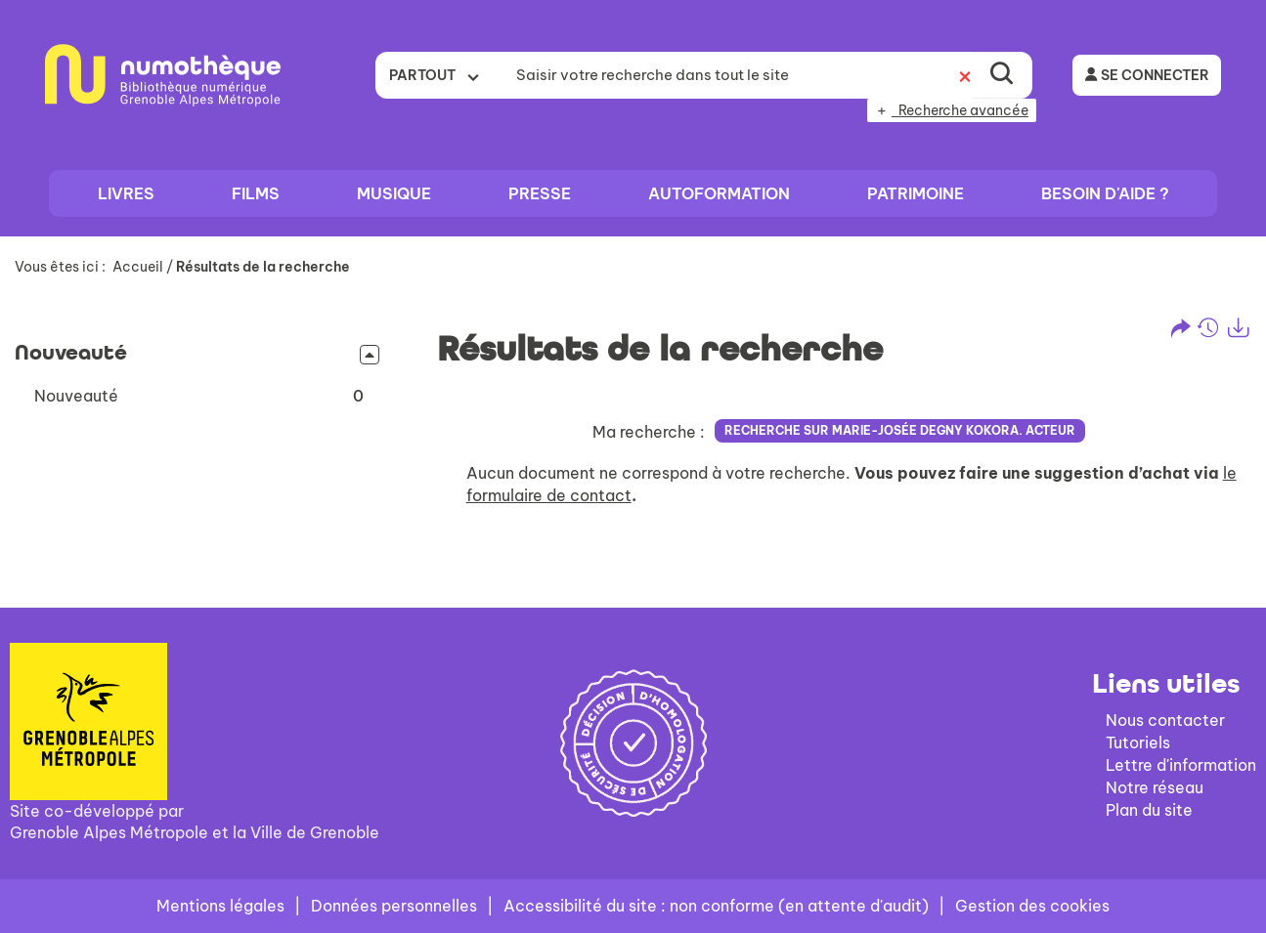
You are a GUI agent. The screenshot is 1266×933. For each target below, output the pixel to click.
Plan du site (1149, 810)
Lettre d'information (1181, 765)
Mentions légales (220, 905)
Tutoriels (1138, 742)
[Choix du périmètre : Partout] (439, 75)
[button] (198, 396)
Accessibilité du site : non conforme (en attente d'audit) (716, 905)
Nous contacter (1165, 720)
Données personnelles (394, 905)
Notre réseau (1154, 787)
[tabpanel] (633, 418)
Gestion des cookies (1032, 905)
